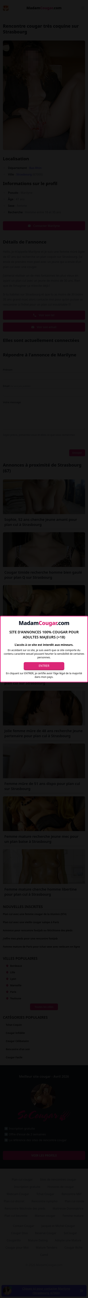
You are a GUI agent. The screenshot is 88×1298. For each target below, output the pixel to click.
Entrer (44, 666)
